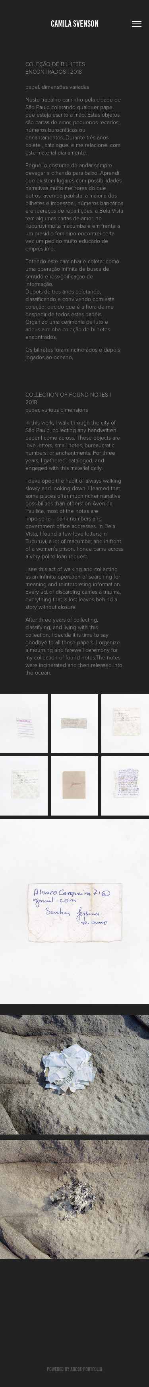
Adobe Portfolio (86, 1369)
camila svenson (75, 23)
